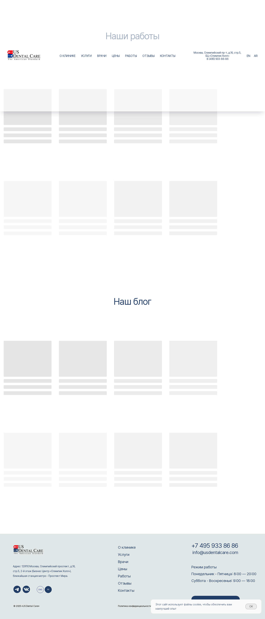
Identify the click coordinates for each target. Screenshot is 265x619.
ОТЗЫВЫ (148, 56)
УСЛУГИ (86, 56)
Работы (124, 576)
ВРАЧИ (101, 56)
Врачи (123, 562)
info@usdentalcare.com (214, 552)
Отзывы (124, 583)
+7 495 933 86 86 (214, 545)
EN (248, 56)
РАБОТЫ (131, 56)
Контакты (126, 590)
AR (256, 56)
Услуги (123, 554)
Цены (122, 569)
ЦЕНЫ (116, 56)
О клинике (127, 547)
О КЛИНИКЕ (67, 56)
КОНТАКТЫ (167, 56)
